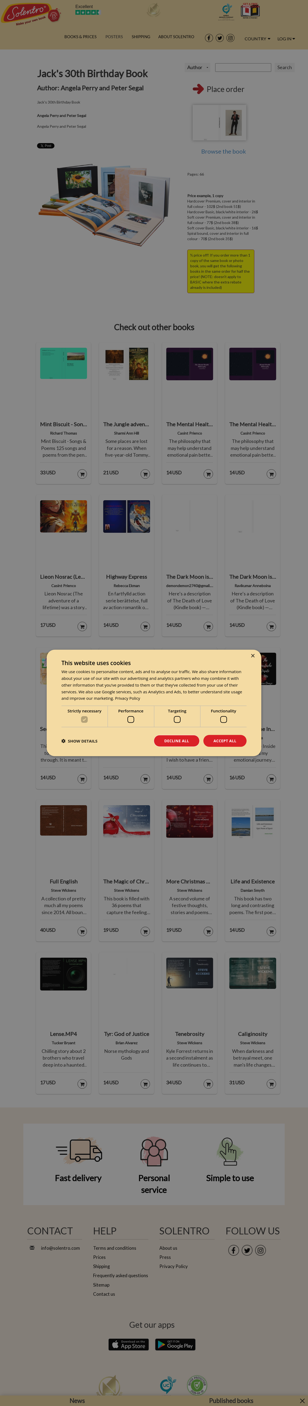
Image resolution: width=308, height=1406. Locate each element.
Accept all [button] (225, 740)
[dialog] (154, 703)
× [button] (253, 656)
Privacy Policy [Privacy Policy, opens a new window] (127, 698)
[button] (79, 740)
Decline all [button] (176, 740)
